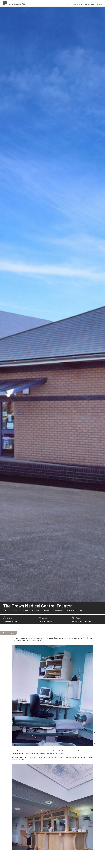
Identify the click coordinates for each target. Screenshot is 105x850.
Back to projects (9, 633)
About (74, 4)
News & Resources (89, 4)
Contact (99, 4)
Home (68, 4)
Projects (79, 4)
